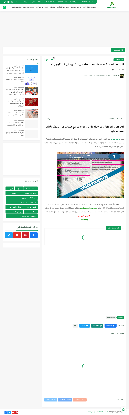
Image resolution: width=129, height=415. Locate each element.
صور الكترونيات (30, 193)
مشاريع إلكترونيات (89, 7)
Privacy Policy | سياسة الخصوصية (56, 2)
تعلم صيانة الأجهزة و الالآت (59, 7)
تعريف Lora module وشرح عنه (15, 134)
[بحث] (4, 7)
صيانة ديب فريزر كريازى (27, 202)
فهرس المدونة (74, 2)
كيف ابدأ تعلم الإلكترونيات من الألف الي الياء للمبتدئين (15, 124)
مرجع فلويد (115, 139)
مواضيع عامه (17, 7)
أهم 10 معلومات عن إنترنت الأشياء (15, 81)
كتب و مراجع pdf (42, 7)
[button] (111, 326)
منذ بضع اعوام (18, 66)
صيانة (14, 193)
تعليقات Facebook (65, 400)
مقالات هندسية (28, 7)
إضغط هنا (84, 219)
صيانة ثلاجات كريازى (29, 198)
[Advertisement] (64, 29)
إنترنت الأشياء (31, 188)
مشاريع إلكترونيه (15, 207)
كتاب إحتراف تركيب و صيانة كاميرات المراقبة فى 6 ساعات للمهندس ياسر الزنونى (15, 92)
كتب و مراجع (119, 59)
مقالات (33, 212)
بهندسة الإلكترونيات (88, 208)
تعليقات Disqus (51, 400)
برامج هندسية (76, 7)
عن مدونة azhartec (88, 2)
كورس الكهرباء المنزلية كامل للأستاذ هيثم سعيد (15, 114)
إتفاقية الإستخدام (37, 2)
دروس (10, 188)
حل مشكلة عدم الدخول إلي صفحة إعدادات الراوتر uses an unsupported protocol (15, 70)
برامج (19, 188)
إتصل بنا (26, 2)
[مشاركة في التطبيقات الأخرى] (75, 326)
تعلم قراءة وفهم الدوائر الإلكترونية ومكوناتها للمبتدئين (16, 103)
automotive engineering (27, 216)
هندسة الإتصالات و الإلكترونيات (98, 412)
